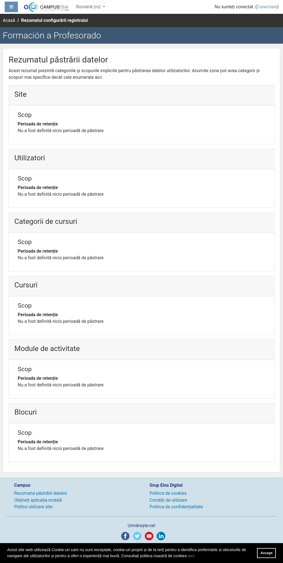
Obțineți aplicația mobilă (38, 500)
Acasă (9, 20)
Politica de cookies (168, 493)
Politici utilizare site (33, 506)
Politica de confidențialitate (176, 506)
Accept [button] (266, 553)
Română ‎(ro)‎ (89, 6)
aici (191, 556)
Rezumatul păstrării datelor (40, 493)
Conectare (267, 6)
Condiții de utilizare (168, 500)
